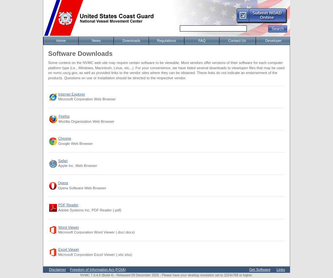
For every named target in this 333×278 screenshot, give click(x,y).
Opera (63, 183)
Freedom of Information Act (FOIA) (98, 270)
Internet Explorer (71, 94)
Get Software (259, 270)
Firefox (64, 116)
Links (280, 270)
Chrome (64, 138)
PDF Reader (68, 205)
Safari (63, 161)
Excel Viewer (68, 249)
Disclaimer (57, 270)
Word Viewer (68, 227)
